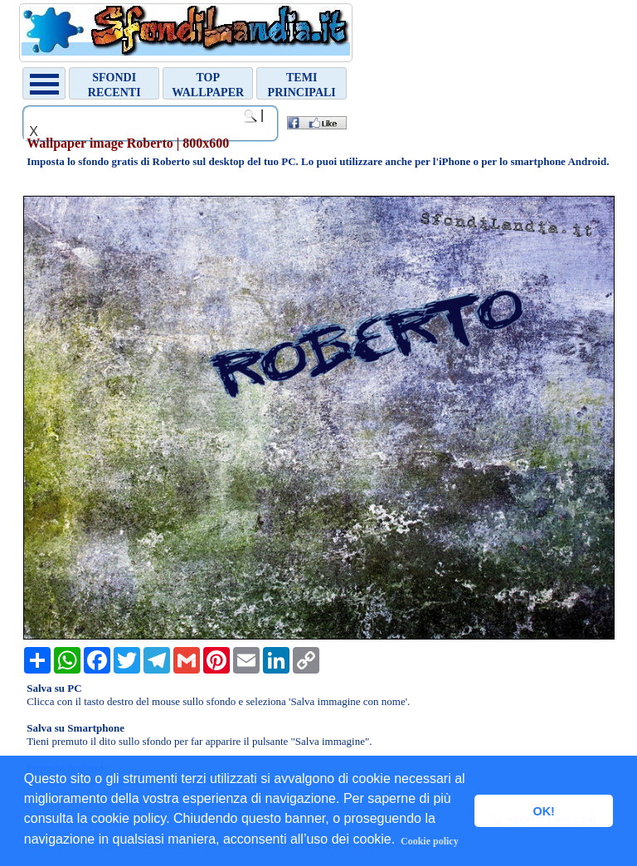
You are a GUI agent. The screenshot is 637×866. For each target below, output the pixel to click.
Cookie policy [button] (430, 841)
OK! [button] (543, 811)
